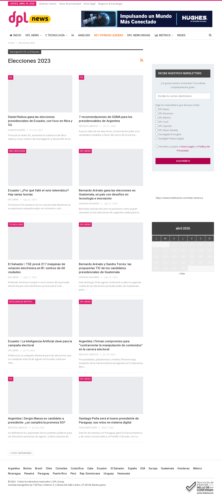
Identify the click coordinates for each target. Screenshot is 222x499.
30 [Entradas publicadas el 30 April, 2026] (183, 268)
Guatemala (167, 468)
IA (72, 35)
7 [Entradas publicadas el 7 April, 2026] (165, 250)
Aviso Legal (187, 146)
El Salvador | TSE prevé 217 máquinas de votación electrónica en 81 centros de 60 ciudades (36, 268)
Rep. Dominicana (90, 473)
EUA (142, 468)
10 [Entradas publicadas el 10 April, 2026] (191, 250)
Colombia (61, 468)
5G (10, 77)
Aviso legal (89, 3)
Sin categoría (17, 151)
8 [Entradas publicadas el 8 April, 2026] (174, 250)
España (132, 468)
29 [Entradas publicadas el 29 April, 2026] (174, 268)
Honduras (184, 468)
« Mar (182, 273)
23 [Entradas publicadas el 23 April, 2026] (183, 262)
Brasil (38, 468)
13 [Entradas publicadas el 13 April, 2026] (156, 256)
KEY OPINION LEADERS (108, 35)
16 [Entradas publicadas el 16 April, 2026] (183, 256)
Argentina (14, 468)
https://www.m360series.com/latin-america (180, 197)
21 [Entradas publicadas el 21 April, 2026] (165, 262)
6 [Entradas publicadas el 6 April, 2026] (156, 250)
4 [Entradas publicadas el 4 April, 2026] (200, 244)
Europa (153, 468)
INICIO (15, 35)
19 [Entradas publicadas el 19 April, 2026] (209, 256)
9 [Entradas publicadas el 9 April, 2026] (183, 250)
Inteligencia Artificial (22, 301)
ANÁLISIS (84, 35)
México (197, 468)
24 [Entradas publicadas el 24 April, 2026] (191, 262)
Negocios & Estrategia (110, 3)
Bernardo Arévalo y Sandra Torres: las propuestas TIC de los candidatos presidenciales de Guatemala (105, 268)
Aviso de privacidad (70, 3)
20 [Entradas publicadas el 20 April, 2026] (156, 262)
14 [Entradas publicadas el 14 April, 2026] (165, 256)
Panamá (29, 473)
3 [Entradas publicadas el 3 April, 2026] (191, 244)
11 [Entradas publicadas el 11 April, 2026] (200, 250)
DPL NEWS (32, 35)
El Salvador (117, 468)
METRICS (162, 35)
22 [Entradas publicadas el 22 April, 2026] (174, 262)
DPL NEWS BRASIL (139, 35)
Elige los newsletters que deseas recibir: (178, 105)
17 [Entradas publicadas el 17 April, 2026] (191, 256)
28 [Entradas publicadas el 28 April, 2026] (165, 268)
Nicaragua (14, 473)
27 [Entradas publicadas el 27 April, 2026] (156, 268)
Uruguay (109, 473)
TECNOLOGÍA (55, 35)
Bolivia (27, 468)
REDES (181, 35)
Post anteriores (21, 453)
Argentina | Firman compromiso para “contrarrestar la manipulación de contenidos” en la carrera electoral (111, 345)
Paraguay (43, 473)
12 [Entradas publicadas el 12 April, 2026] (209, 250)
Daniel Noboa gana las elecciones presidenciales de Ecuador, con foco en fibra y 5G (40, 121)
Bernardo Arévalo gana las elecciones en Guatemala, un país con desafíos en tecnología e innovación (107, 194)
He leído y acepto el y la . (183, 148)
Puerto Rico (60, 473)
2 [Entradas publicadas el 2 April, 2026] (183, 244)
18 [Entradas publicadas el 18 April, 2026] (200, 256)
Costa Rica (77, 468)
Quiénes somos (47, 3)
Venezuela (123, 473)
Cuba (90, 468)
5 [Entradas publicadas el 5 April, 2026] (209, 244)
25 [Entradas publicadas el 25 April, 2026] (200, 262)
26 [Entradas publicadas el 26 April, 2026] (209, 262)
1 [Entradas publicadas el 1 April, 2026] (174, 244)
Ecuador (102, 468)
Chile (49, 468)
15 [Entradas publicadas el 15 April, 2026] (174, 256)
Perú (73, 473)
